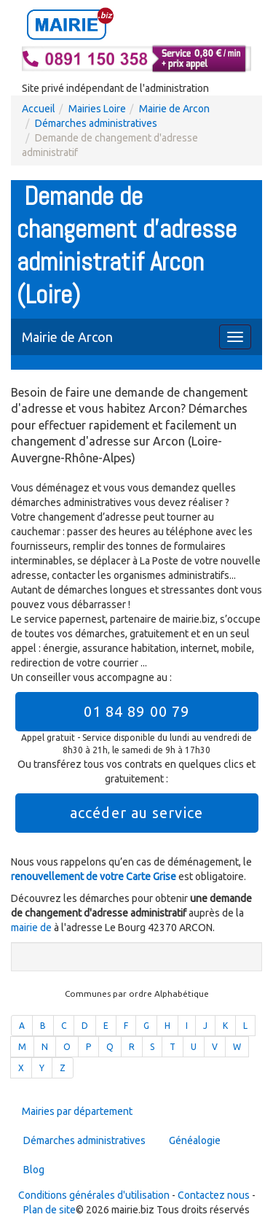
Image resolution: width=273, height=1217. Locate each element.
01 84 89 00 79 (136, 711)
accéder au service (136, 812)
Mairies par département (77, 1111)
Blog (33, 1169)
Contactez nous (214, 1195)
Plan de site (49, 1210)
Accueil (38, 108)
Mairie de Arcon (174, 108)
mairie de (32, 927)
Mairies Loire (97, 108)
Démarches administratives (96, 123)
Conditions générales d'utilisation (94, 1195)
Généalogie (195, 1140)
